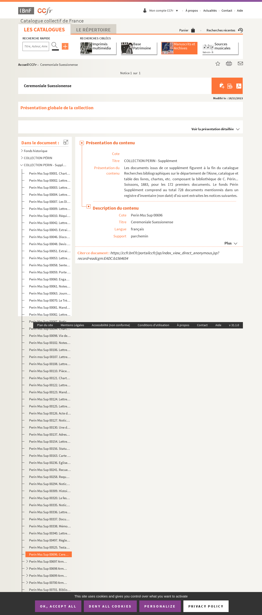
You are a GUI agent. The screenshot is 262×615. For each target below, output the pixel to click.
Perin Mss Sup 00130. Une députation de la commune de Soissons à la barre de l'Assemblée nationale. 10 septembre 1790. (50, 427)
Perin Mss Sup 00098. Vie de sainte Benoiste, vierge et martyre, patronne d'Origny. (50, 335)
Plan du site (45, 325)
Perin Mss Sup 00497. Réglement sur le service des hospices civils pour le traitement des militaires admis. (50, 540)
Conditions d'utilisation (153, 325)
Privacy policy (206, 606)
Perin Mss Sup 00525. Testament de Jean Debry (50, 547)
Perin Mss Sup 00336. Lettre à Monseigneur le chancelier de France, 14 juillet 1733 (50, 512)
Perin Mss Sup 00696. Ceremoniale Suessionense (50, 554)
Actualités (210, 10)
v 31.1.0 (234, 325)
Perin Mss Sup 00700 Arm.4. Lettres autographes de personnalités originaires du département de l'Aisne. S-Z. (48, 582)
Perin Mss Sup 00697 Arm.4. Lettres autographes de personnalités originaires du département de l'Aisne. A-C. (48, 561)
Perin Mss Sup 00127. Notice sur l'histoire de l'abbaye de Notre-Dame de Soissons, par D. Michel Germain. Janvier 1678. (50, 420)
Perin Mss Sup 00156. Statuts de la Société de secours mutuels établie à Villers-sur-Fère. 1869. (50, 448)
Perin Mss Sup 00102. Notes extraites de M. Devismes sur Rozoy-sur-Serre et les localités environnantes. (50, 343)
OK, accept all (58, 606)
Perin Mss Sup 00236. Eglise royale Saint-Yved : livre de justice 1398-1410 (50, 462)
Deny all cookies (110, 606)
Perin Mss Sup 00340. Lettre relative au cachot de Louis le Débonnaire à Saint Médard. (50, 533)
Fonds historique (35, 151)
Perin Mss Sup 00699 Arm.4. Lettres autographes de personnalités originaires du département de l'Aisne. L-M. (48, 575)
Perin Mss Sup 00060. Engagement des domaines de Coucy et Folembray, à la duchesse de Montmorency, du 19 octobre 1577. (50, 279)
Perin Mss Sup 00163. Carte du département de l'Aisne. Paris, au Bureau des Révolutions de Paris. (50, 455)
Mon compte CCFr (164, 10)
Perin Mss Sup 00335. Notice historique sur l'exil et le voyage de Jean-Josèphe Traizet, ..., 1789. (50, 505)
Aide (240, 10)
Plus (228, 243)
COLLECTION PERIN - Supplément (45, 165)
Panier (187, 30)
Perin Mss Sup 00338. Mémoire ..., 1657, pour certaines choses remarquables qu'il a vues (50, 526)
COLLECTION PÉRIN (38, 158)
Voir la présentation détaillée (213, 129)
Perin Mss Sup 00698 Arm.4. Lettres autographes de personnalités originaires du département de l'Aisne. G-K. (48, 568)
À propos (192, 10)
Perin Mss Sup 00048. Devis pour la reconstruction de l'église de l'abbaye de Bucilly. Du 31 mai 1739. (50, 244)
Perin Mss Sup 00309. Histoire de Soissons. (50, 491)
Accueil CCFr (27, 64)
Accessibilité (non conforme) (111, 325)
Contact (227, 10)
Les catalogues (44, 29)
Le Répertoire (93, 29)
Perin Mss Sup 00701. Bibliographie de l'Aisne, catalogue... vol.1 (50, 589)
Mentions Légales (72, 325)
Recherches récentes (225, 30)
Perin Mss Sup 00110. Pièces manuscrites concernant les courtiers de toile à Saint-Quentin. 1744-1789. (50, 371)
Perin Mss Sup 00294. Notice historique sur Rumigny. (50, 484)
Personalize (160, 606)
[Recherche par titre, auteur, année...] (35, 46)
